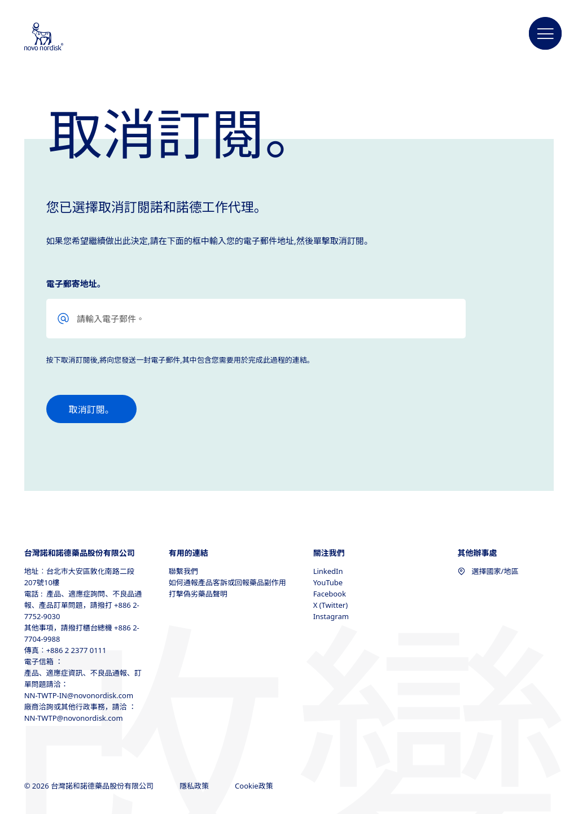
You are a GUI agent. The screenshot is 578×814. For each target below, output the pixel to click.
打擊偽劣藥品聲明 (198, 594)
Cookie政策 (255, 786)
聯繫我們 (183, 571)
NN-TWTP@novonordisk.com (73, 718)
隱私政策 (195, 786)
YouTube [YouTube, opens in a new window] (328, 582)
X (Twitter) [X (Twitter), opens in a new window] (330, 605)
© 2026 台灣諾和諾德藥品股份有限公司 (90, 786)
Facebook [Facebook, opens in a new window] (329, 594)
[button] (545, 34)
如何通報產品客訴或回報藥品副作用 (227, 582)
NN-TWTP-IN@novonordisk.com (78, 695)
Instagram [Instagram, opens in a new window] (331, 616)
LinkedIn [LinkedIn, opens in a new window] (328, 571)
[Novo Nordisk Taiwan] (58, 37)
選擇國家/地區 (488, 571)
